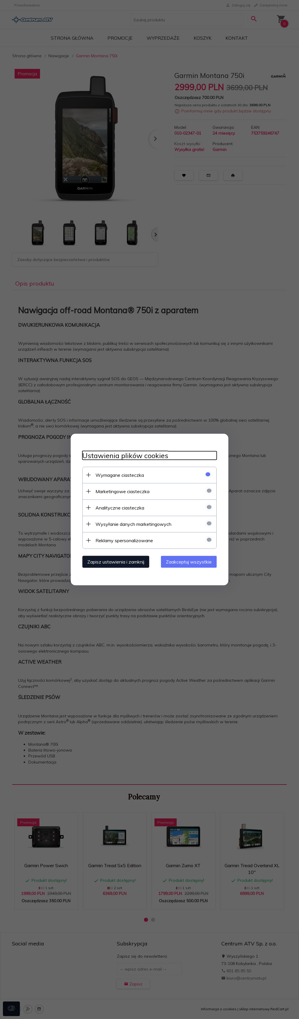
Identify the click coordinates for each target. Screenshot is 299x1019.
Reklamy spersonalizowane (124, 540)
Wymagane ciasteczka (119, 475)
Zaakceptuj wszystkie (189, 562)
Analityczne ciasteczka (119, 508)
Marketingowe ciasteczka (122, 491)
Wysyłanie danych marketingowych (133, 524)
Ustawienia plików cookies (125, 455)
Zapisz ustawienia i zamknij (115, 562)
